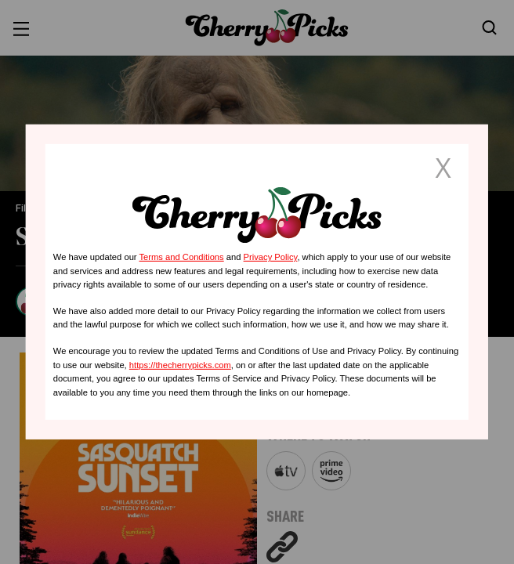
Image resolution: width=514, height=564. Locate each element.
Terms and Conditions (181, 257)
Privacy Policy (271, 257)
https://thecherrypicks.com (180, 364)
